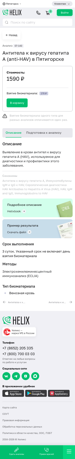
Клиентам (60, 3)
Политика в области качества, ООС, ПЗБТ (27, 432)
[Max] (35, 376)
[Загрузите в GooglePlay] (36, 393)
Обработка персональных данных (22, 426)
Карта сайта (9, 407)
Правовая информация (15, 420)
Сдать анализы (16, 451)
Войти (65, 12)
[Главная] (37, 320)
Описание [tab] (13, 133)
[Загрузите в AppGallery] (59, 393)
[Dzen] (26, 376)
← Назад (11, 35)
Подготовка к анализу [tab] (43, 133)
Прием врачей (46, 451)
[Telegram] (16, 376)
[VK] (6, 376)
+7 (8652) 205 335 (17, 348)
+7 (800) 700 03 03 (18, 354)
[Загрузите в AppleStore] (13, 393)
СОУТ (5, 413)
